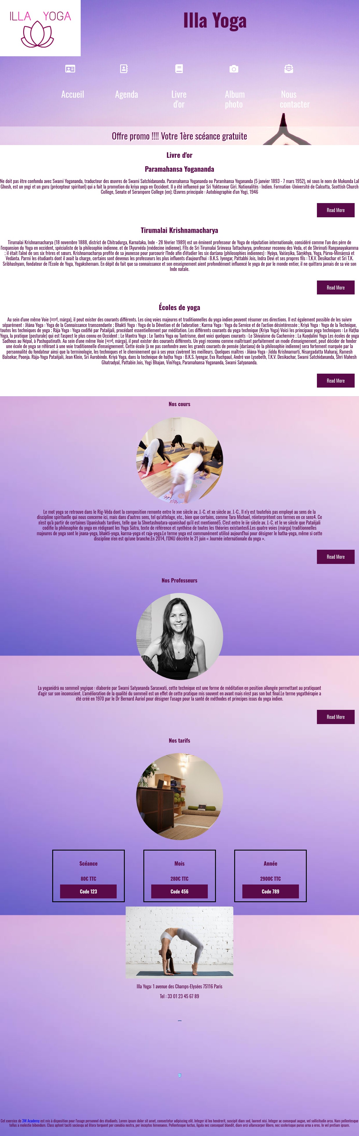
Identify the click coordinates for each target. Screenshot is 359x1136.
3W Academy (30, 1121)
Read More (335, 210)
